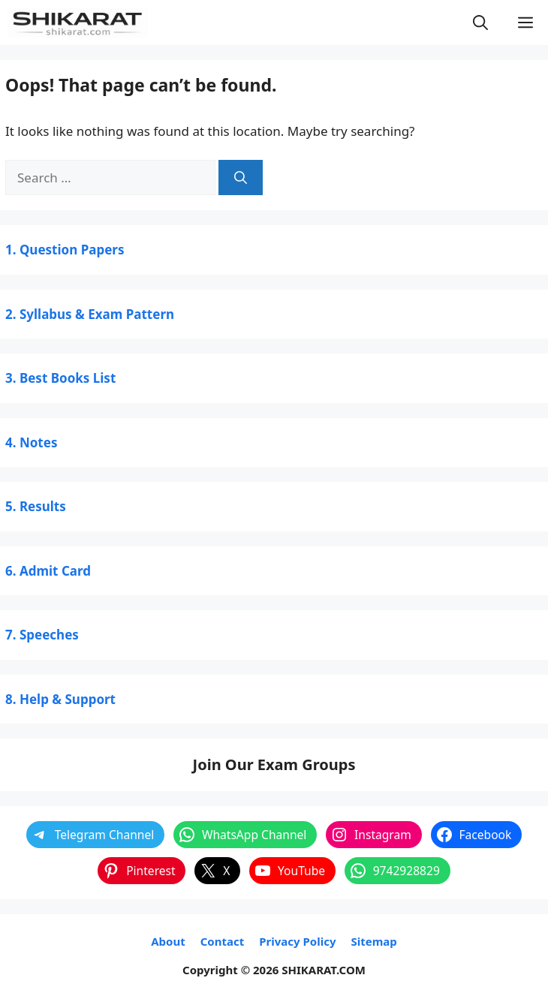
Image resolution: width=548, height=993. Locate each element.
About (168, 941)
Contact (222, 941)
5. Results (35, 506)
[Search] (240, 178)
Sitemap (373, 941)
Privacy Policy (297, 941)
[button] (480, 22)
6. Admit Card (48, 570)
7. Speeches (42, 634)
